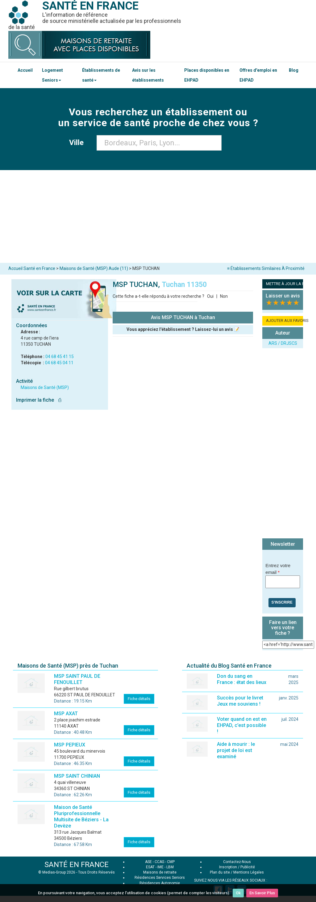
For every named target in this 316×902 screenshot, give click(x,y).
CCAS (159, 862)
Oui (210, 296)
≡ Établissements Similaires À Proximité (266, 268)
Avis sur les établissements (148, 75)
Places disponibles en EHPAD (206, 75)
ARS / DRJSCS (282, 343)
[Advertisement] (158, 216)
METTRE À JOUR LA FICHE (284, 283)
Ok (238, 893)
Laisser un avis (283, 296)
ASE (148, 862)
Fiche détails (139, 698)
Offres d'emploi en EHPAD (258, 75)
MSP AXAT (66, 713)
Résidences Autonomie (159, 883)
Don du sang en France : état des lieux (241, 679)
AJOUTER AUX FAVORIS (284, 320)
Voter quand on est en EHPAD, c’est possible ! (242, 725)
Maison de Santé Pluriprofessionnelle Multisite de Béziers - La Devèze (81, 816)
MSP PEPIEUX (69, 745)
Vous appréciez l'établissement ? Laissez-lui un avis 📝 (183, 329)
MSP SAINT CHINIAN (77, 776)
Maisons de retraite (160, 872)
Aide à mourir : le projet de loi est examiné (236, 750)
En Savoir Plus (262, 893)
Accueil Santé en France (31, 268)
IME (160, 867)
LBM (170, 867)
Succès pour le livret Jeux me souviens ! (240, 701)
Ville (78, 142)
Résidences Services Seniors (160, 877)
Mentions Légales (248, 872)
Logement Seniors (52, 75)
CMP (171, 862)
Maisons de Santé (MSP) (45, 387)
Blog (293, 70)
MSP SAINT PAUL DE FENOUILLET (77, 679)
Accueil (25, 70)
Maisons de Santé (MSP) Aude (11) (94, 268)
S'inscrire (282, 602)
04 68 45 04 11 (59, 362)
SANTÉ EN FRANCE (76, 864)
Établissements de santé (101, 75)
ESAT (150, 867)
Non (224, 296)
